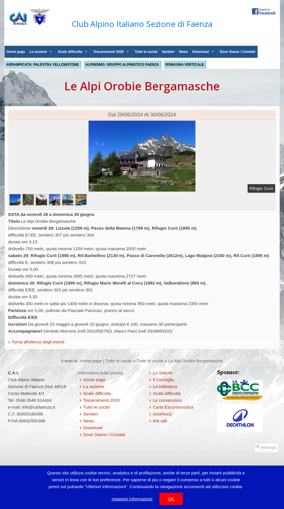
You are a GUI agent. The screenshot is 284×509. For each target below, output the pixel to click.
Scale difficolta (70, 52)
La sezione (38, 52)
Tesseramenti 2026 (108, 52)
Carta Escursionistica (173, 407)
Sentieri (168, 52)
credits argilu (268, 447)
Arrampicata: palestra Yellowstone (42, 65)
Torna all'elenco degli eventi (37, 341)
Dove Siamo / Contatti (237, 52)
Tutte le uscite (146, 52)
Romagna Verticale (185, 65)
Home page (16, 52)
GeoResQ (162, 413)
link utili (160, 420)
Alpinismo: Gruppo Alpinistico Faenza (122, 65)
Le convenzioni (167, 400)
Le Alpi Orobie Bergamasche (195, 360)
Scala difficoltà (167, 393)
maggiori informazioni (131, 498)
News (183, 52)
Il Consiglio (163, 379)
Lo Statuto (163, 372)
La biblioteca (165, 386)
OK (171, 498)
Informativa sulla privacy (101, 372)
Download (200, 52)
